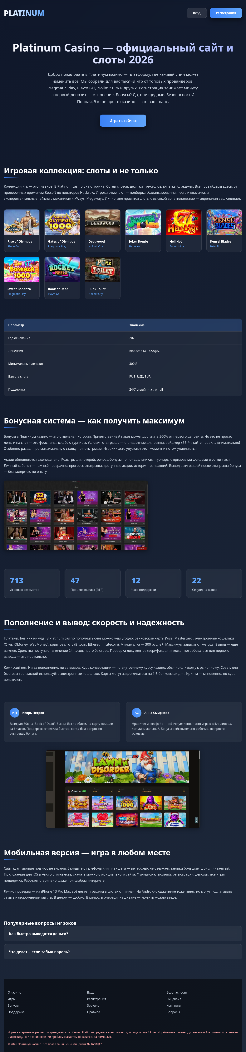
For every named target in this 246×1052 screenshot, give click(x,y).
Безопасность (177, 992)
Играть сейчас (122, 120)
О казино (14, 992)
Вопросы (173, 1012)
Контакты (174, 1005)
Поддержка (16, 1012)
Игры (12, 999)
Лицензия (174, 999)
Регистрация (226, 13)
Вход (196, 13)
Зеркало (93, 1005)
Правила (93, 1012)
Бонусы (13, 1005)
